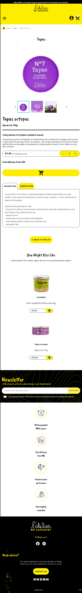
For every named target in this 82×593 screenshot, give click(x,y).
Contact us (41, 571)
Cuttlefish (41, 297)
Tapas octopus (41, 344)
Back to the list (41, 239)
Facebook (38, 544)
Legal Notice (38, 590)
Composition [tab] (26, 186)
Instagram (44, 544)
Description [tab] (10, 186)
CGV (80, 590)
